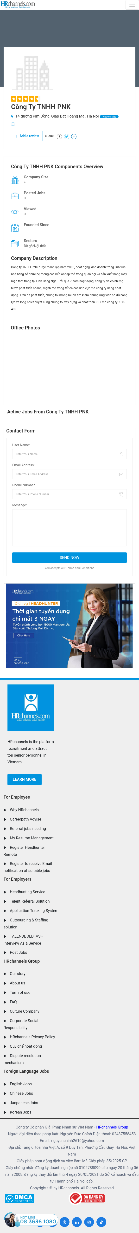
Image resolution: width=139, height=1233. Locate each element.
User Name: (21, 445)
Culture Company (24, 1011)
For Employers (18, 879)
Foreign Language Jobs (26, 1071)
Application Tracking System (34, 910)
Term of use (20, 992)
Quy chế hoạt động (26, 1046)
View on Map (109, 116)
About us (17, 983)
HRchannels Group (22, 961)
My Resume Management (32, 838)
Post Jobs (18, 952)
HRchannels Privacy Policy (32, 1037)
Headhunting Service (27, 892)
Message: (19, 505)
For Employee (17, 797)
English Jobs (21, 1084)
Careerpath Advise (25, 819)
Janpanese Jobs (24, 1103)
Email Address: (23, 465)
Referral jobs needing (28, 828)
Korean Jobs (20, 1112)
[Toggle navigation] (132, 5)
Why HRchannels (24, 810)
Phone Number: (24, 485)
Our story (17, 973)
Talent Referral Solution (30, 901)
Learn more (24, 779)
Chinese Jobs (21, 1093)
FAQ (13, 1002)
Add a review (27, 136)
